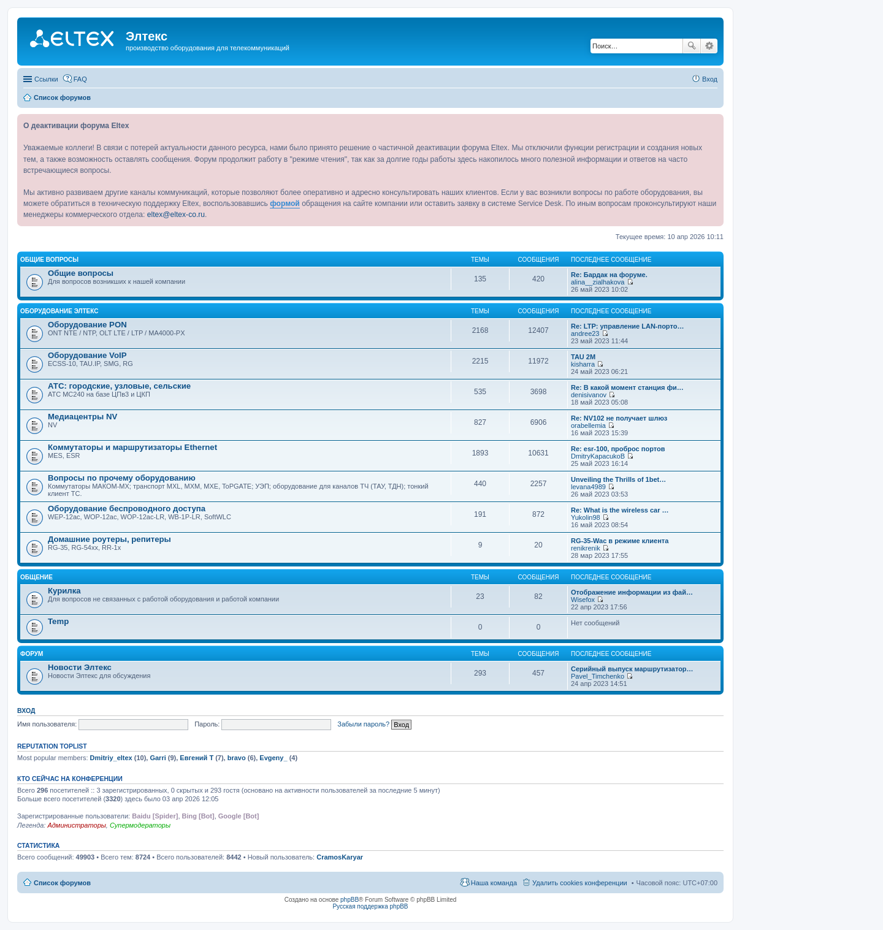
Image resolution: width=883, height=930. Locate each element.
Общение (36, 577)
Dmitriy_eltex (111, 757)
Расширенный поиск (709, 46)
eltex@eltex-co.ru (176, 214)
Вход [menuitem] (709, 79)
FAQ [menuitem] (80, 79)
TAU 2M (583, 356)
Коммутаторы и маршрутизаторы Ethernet (132, 447)
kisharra (583, 364)
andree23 (585, 333)
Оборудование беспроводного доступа (126, 508)
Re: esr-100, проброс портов (618, 448)
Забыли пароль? (363, 724)
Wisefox (583, 599)
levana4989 (588, 486)
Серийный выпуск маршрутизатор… (632, 669)
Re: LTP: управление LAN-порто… (627, 326)
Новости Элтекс (80, 667)
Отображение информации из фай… (632, 592)
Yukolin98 (585, 517)
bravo (236, 757)
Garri (158, 757)
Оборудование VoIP (87, 355)
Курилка (64, 590)
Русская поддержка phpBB (370, 906)
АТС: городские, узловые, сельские (119, 386)
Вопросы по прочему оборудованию (122, 477)
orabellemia (588, 425)
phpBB (349, 899)
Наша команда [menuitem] (494, 882)
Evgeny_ (273, 757)
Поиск (691, 46)
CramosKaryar (339, 857)
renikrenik (585, 548)
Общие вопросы (49, 259)
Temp (58, 621)
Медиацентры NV (82, 416)
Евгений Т (196, 757)
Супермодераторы (140, 825)
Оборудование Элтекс (59, 311)
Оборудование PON (87, 324)
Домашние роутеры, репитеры (109, 539)
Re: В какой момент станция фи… (627, 387)
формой (285, 203)
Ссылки (46, 79)
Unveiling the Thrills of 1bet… (618, 479)
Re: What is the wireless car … (620, 510)
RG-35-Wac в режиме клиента (619, 540)
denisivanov (588, 394)
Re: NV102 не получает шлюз (619, 418)
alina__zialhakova (597, 282)
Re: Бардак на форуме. (609, 274)
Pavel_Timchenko (597, 676)
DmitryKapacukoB (598, 456)
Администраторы (76, 825)
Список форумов (62, 882)
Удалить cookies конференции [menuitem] (579, 882)
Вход (26, 710)
